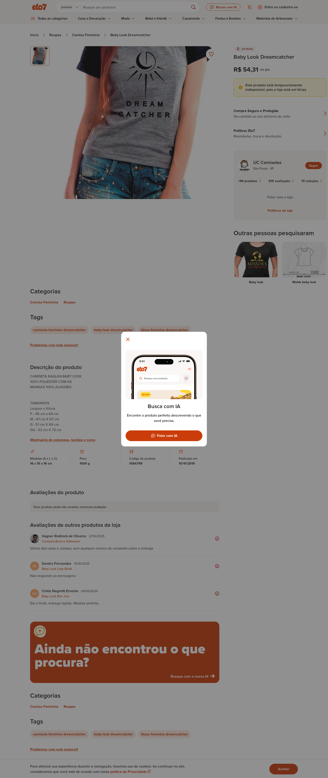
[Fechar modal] (128, 339)
